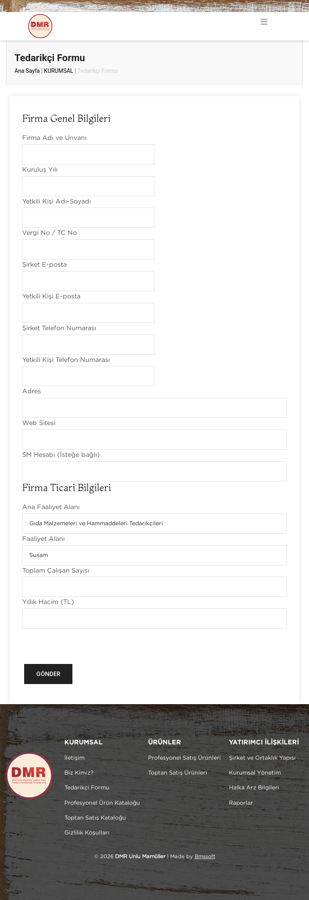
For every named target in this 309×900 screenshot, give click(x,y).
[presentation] (83, 644)
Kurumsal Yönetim (255, 773)
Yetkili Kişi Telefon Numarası (66, 360)
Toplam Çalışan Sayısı (55, 571)
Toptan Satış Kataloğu (95, 818)
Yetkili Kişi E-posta (51, 297)
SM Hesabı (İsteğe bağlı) (61, 455)
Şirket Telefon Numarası (59, 328)
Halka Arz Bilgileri (254, 787)
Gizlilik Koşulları (86, 832)
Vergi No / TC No (49, 233)
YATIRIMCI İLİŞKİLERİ (264, 743)
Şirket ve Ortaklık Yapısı (262, 758)
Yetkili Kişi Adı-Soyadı (56, 202)
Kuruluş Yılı (40, 170)
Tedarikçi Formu (86, 787)
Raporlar (241, 803)
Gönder (48, 673)
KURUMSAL (58, 71)
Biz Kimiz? (79, 773)
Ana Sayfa (27, 71)
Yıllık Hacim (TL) (48, 602)
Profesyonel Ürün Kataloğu (102, 803)
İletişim (74, 758)
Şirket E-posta (44, 265)
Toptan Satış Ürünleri (177, 773)
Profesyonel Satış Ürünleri (184, 758)
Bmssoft (205, 857)
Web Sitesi (39, 423)
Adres (31, 391)
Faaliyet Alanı (43, 539)
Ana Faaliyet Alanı (51, 507)
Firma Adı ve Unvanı (54, 138)
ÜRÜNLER (164, 743)
